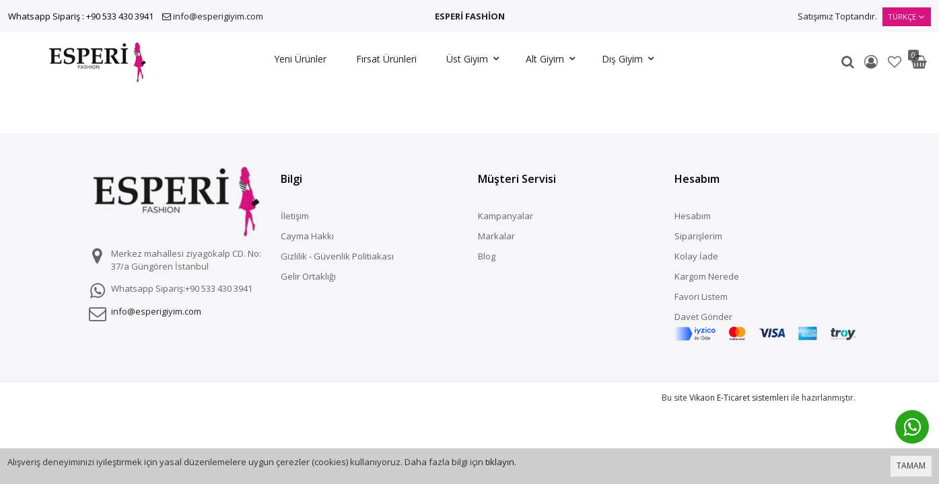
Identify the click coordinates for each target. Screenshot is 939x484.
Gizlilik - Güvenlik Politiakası (337, 256)
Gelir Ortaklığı (308, 276)
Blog (486, 256)
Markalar (496, 236)
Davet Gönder (703, 317)
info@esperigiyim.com (218, 16)
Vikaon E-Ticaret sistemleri (739, 397)
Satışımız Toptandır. (837, 16)
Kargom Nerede (706, 276)
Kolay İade (696, 256)
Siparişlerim (698, 236)
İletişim (295, 216)
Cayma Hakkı (307, 236)
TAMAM (911, 465)
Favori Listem (701, 296)
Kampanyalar (505, 216)
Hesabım (692, 216)
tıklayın (499, 462)
